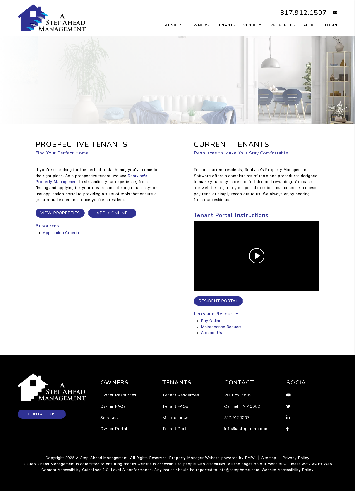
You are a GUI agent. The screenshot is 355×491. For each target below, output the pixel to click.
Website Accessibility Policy (288, 469)
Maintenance (175, 417)
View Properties (60, 213)
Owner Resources (118, 395)
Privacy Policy (296, 457)
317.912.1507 (303, 12)
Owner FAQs (113, 406)
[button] (332, 13)
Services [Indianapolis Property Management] (173, 25)
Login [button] (331, 25)
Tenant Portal (176, 428)
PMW (250, 457)
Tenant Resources (180, 395)
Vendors (253, 25)
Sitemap (268, 457)
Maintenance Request (221, 327)
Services (109, 417)
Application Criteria (61, 232)
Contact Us (211, 332)
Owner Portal (113, 428)
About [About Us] (310, 25)
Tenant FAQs (175, 406)
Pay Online (211, 320)
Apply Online (112, 213)
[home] (52, 17)
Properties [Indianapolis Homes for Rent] (283, 25)
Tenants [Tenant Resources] (226, 25)
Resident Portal (218, 301)
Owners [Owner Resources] (200, 25)
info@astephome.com (246, 428)
